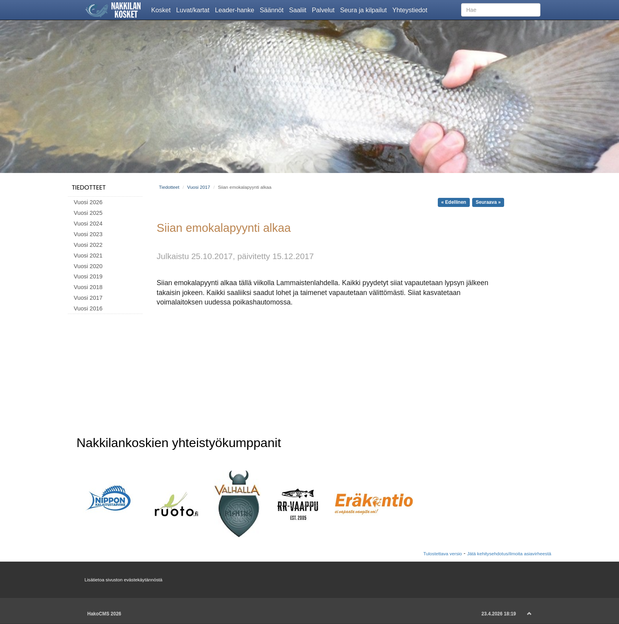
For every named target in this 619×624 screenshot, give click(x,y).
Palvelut (324, 9)
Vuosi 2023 (88, 234)
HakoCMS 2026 (104, 613)
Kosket (162, 9)
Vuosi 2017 (88, 298)
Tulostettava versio (442, 553)
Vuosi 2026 (88, 202)
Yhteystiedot (411, 9)
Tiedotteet (89, 187)
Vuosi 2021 (88, 255)
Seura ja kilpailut (364, 9)
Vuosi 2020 (88, 266)
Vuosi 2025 (88, 213)
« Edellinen (453, 202)
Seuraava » (488, 202)
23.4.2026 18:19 (499, 613)
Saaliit (299, 9)
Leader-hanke (236, 9)
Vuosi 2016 (88, 308)
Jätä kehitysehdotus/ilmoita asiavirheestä (509, 553)
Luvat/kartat (194, 9)
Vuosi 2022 (88, 245)
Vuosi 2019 (88, 276)
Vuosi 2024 (88, 223)
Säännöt (273, 9)
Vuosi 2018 (88, 287)
